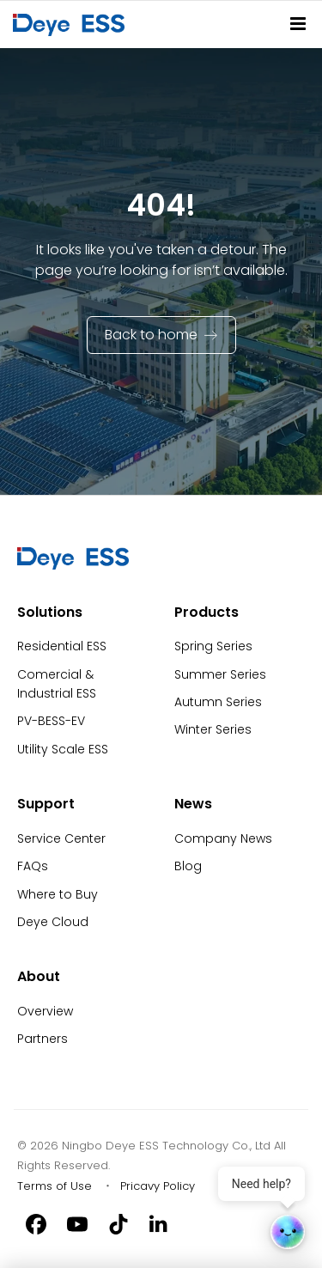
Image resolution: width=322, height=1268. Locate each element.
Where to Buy (57, 894)
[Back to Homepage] (72, 24)
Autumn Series (218, 701)
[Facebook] (36, 1223)
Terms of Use (54, 1186)
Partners (42, 1038)
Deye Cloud (52, 921)
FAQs (32, 866)
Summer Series (220, 674)
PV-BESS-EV (51, 720)
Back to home (151, 334)
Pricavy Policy (157, 1186)
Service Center (61, 838)
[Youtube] (77, 1223)
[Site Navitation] (298, 23)
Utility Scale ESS (62, 749)
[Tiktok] (118, 1223)
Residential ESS (61, 646)
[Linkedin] (159, 1223)
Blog (188, 866)
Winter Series (213, 729)
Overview (45, 1011)
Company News (223, 838)
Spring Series (213, 646)
